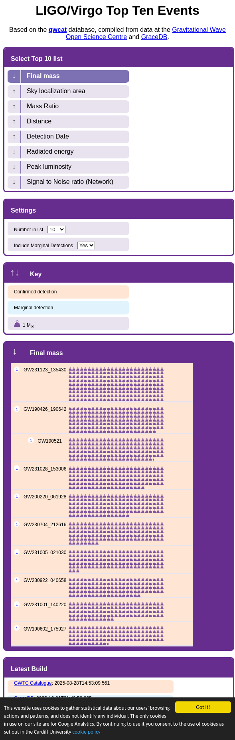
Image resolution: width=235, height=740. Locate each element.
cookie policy (117, 734)
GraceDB (154, 36)
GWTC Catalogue (33, 683)
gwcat (58, 29)
